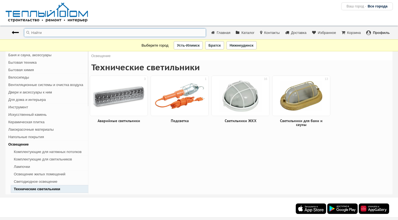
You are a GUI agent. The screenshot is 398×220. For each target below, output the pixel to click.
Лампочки (22, 167)
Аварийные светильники (39, 196)
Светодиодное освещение (35, 181)
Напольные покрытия (26, 137)
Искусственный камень (27, 114)
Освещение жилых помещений (40, 174)
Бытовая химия (21, 70)
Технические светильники (37, 189)
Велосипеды (18, 77)
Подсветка (180, 120)
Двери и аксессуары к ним (30, 92)
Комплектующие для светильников (43, 159)
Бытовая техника (22, 62)
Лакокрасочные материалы (31, 129)
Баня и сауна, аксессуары (29, 55)
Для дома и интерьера (27, 100)
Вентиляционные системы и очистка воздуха (45, 85)
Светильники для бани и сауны (301, 122)
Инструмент (18, 107)
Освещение (18, 144)
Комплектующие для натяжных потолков (48, 152)
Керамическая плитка (26, 122)
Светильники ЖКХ (240, 120)
